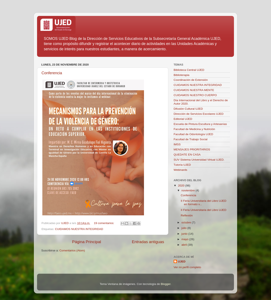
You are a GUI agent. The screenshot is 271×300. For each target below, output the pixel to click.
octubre (186, 222)
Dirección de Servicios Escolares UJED (199, 113)
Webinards (180, 169)
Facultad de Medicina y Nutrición (194, 129)
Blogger (165, 284)
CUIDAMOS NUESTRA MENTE (194, 90)
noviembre (188, 190)
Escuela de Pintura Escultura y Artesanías (200, 124)
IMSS (177, 144)
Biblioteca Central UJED (189, 69)
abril (184, 244)
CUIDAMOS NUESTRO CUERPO (195, 95)
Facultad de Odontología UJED (193, 134)
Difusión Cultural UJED (188, 108)
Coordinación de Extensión (191, 79)
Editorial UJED (183, 119)
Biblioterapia (181, 75)
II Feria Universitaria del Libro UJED (203, 210)
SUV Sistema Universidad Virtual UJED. (199, 159)
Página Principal (86, 242)
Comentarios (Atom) (72, 250)
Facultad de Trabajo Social (190, 139)
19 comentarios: (104, 223)
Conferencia (51, 73)
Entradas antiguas (148, 242)
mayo (185, 239)
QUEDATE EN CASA (187, 154)
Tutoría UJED (182, 164)
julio (184, 228)
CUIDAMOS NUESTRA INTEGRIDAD (79, 229)
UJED (181, 261)
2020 (181, 185)
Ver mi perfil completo (187, 267)
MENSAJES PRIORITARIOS (192, 149)
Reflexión (187, 215)
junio (184, 233)
